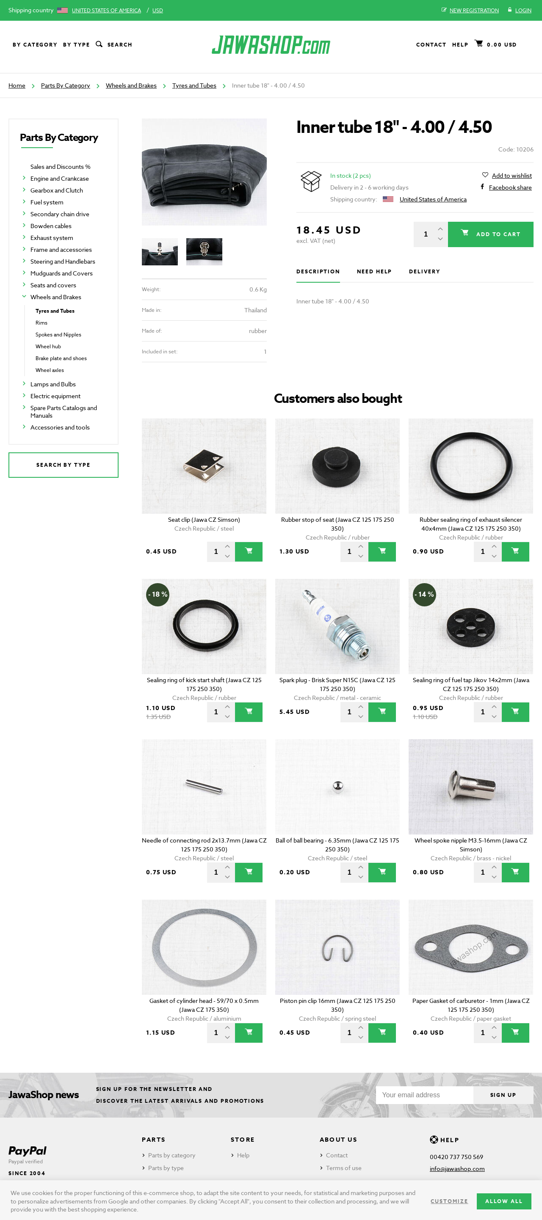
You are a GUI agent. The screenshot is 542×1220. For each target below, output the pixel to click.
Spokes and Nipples (58, 334)
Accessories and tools (60, 427)
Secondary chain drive (59, 214)
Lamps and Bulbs (53, 384)
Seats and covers (53, 285)
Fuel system (47, 202)
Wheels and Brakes (131, 85)
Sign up (503, 1095)
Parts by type (166, 1168)
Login (519, 10)
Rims (41, 322)
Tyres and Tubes (194, 85)
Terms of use (344, 1168)
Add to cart (497, 234)
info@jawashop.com (457, 1169)
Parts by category (172, 1155)
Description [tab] (318, 271)
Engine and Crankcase (59, 178)
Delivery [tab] (424, 271)
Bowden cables (51, 226)
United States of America (106, 10)
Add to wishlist (512, 176)
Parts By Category (65, 85)
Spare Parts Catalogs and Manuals (63, 411)
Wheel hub (48, 346)
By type (76, 44)
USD (157, 10)
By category (35, 44)
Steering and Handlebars (62, 261)
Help (460, 44)
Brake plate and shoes (61, 358)
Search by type (63, 464)
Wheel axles (50, 370)
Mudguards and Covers (61, 273)
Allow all (504, 1201)
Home (16, 85)
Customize (449, 1201)
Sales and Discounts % (60, 166)
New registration (470, 10)
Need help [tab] (374, 271)
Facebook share (510, 187)
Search (113, 45)
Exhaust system (51, 238)
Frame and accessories (61, 249)
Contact (431, 44)
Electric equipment (55, 396)
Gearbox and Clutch (56, 190)
